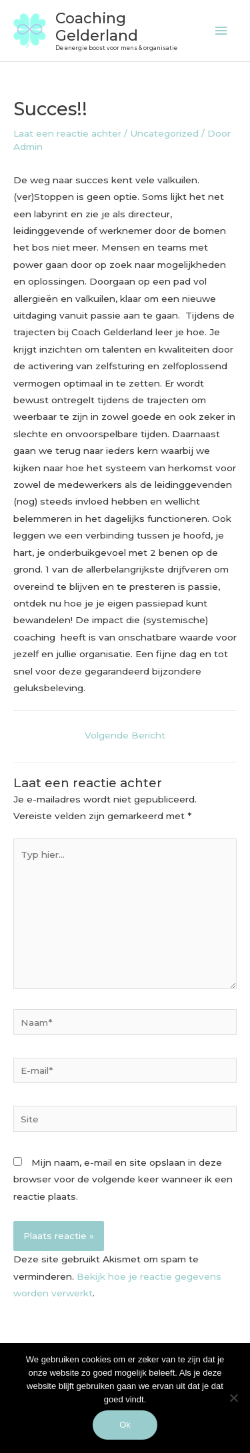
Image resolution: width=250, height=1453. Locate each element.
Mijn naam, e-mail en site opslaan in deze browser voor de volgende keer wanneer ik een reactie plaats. (123, 1179)
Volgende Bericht (125, 735)
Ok (125, 1425)
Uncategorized (164, 133)
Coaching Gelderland (96, 26)
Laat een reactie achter (67, 133)
